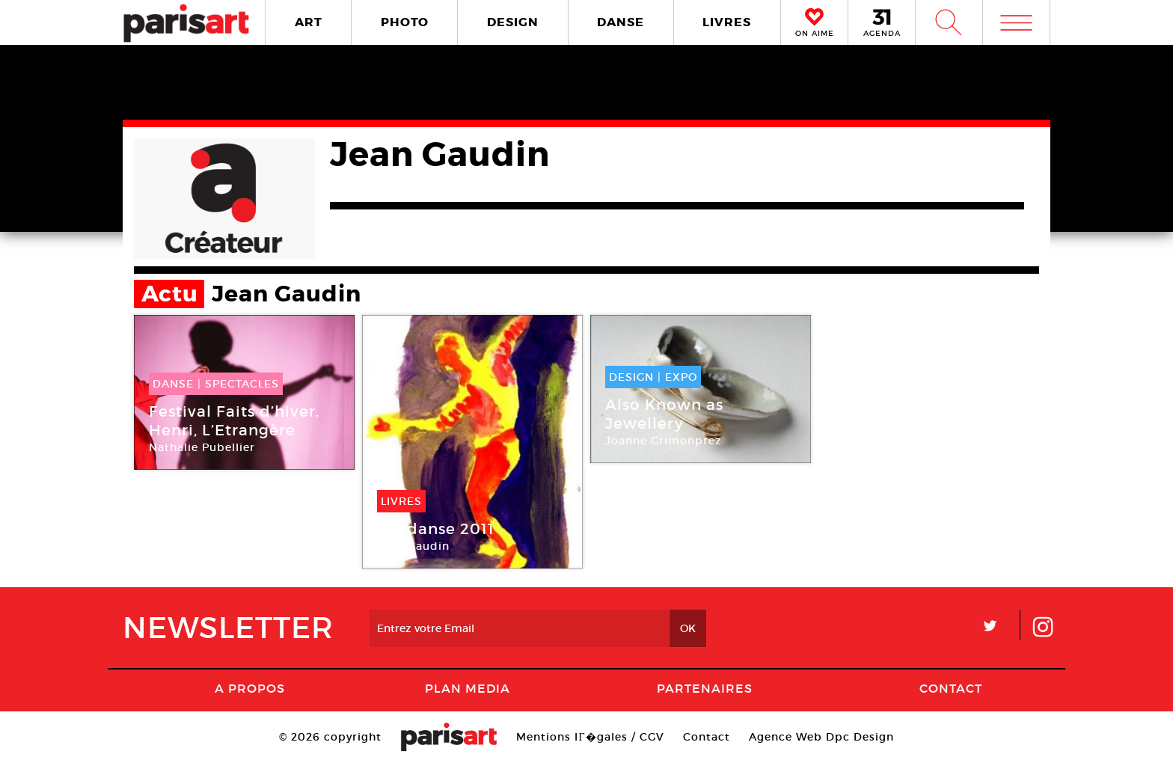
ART (308, 22)
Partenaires (705, 688)
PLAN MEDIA (467, 688)
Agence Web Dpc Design (821, 737)
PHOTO (405, 22)
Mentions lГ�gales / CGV (590, 737)
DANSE (620, 22)
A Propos (250, 688)
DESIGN (513, 22)
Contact (950, 688)
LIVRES (726, 22)
